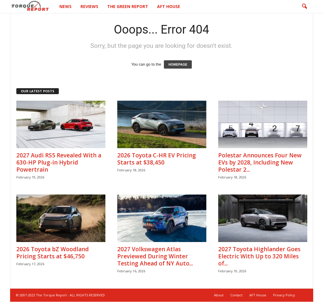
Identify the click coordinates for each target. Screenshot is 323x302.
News (65, 6)
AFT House (168, 6)
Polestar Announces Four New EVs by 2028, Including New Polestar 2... (260, 162)
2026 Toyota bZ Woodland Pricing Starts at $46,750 (52, 252)
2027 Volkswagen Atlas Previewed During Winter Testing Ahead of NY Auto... (155, 256)
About (219, 295)
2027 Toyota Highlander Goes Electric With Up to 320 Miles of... (259, 256)
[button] (304, 6)
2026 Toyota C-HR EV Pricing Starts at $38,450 (156, 158)
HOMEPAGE (177, 64)
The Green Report (127, 6)
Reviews (89, 6)
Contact (236, 295)
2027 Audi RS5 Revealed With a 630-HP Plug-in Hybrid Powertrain (58, 162)
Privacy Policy (284, 295)
